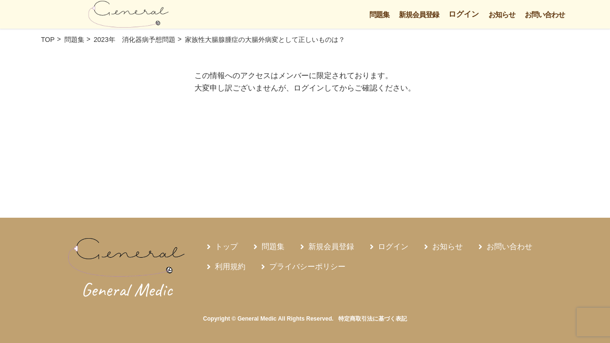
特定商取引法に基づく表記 (372, 318)
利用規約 (230, 266)
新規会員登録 (419, 14)
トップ (226, 246)
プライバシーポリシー (307, 266)
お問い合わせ (545, 14)
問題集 (379, 14)
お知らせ (501, 14)
